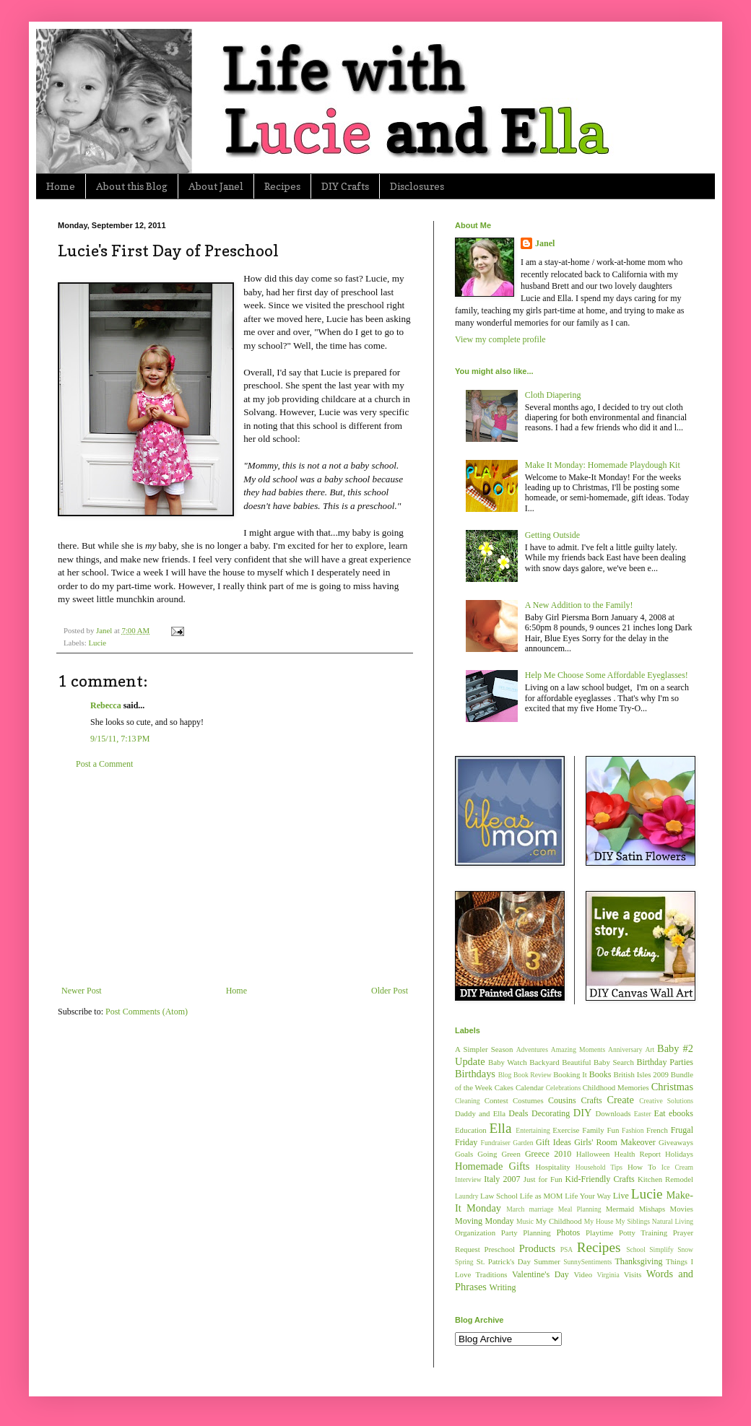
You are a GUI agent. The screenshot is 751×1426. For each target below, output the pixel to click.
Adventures (532, 1049)
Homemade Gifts (492, 1166)
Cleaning (467, 1101)
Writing (503, 1287)
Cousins (562, 1100)
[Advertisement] (234, 877)
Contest (496, 1100)
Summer (547, 1261)
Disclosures (417, 186)
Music (525, 1221)
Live (621, 1196)
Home (60, 186)
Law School (499, 1195)
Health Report (638, 1153)
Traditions (492, 1274)
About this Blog (132, 186)
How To (642, 1166)
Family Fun (600, 1130)
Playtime (599, 1232)
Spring (464, 1262)
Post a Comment (104, 764)
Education (471, 1130)
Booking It (570, 1074)
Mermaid (620, 1208)
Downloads (612, 1113)
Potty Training (643, 1232)
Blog (505, 1075)
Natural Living (672, 1221)
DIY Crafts (345, 186)
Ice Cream (677, 1167)
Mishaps (652, 1208)
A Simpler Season (484, 1049)
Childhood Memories (616, 1087)
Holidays (679, 1153)
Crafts (591, 1100)
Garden (523, 1143)
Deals (518, 1113)
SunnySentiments (587, 1262)
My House (599, 1221)
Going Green (498, 1153)
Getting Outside (552, 535)
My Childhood (559, 1221)
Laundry (467, 1196)
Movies (681, 1208)
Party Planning (526, 1232)
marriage (541, 1209)
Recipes (282, 186)
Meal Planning (580, 1209)
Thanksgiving (638, 1261)
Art (649, 1049)
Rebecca (105, 705)
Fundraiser (496, 1143)
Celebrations (563, 1088)
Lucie (97, 642)
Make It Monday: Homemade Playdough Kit (602, 465)
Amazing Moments (578, 1049)
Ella (501, 1128)
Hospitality (553, 1166)
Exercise (565, 1130)
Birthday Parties (664, 1062)
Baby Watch (507, 1062)
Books (600, 1074)
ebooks (681, 1113)
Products (537, 1248)
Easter (642, 1114)
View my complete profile (500, 339)
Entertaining (533, 1130)
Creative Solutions (666, 1101)
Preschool (499, 1249)
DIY (582, 1112)
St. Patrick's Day (504, 1261)
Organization (475, 1232)
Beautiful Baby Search (598, 1062)
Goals (464, 1153)
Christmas (672, 1086)
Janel (545, 243)
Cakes (504, 1087)
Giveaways (676, 1142)
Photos (568, 1232)
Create (620, 1099)
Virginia (608, 1275)
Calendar (530, 1087)
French (657, 1130)
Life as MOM (541, 1195)
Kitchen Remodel (665, 1179)
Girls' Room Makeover (615, 1142)
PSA (566, 1249)
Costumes (528, 1100)
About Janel (215, 186)
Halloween (593, 1153)
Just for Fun (543, 1179)
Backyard (544, 1062)
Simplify (661, 1249)
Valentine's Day (540, 1274)
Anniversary (625, 1049)
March (515, 1209)
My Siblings (632, 1221)
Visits (633, 1274)
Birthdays (475, 1073)
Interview (468, 1179)
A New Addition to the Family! (579, 605)
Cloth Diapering (553, 395)
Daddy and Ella (480, 1113)
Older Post (389, 991)
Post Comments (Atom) (146, 1012)
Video (582, 1274)
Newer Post (81, 991)
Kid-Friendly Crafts (600, 1179)
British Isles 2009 (640, 1074)
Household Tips (599, 1167)
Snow (685, 1249)
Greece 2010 (548, 1154)
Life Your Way (588, 1195)
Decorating (550, 1113)
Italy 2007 (502, 1179)
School (636, 1249)
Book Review (532, 1075)
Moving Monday (484, 1221)
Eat (660, 1113)
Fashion (632, 1130)
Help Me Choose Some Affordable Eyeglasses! (606, 675)
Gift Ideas (553, 1142)
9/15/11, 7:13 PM (119, 739)
